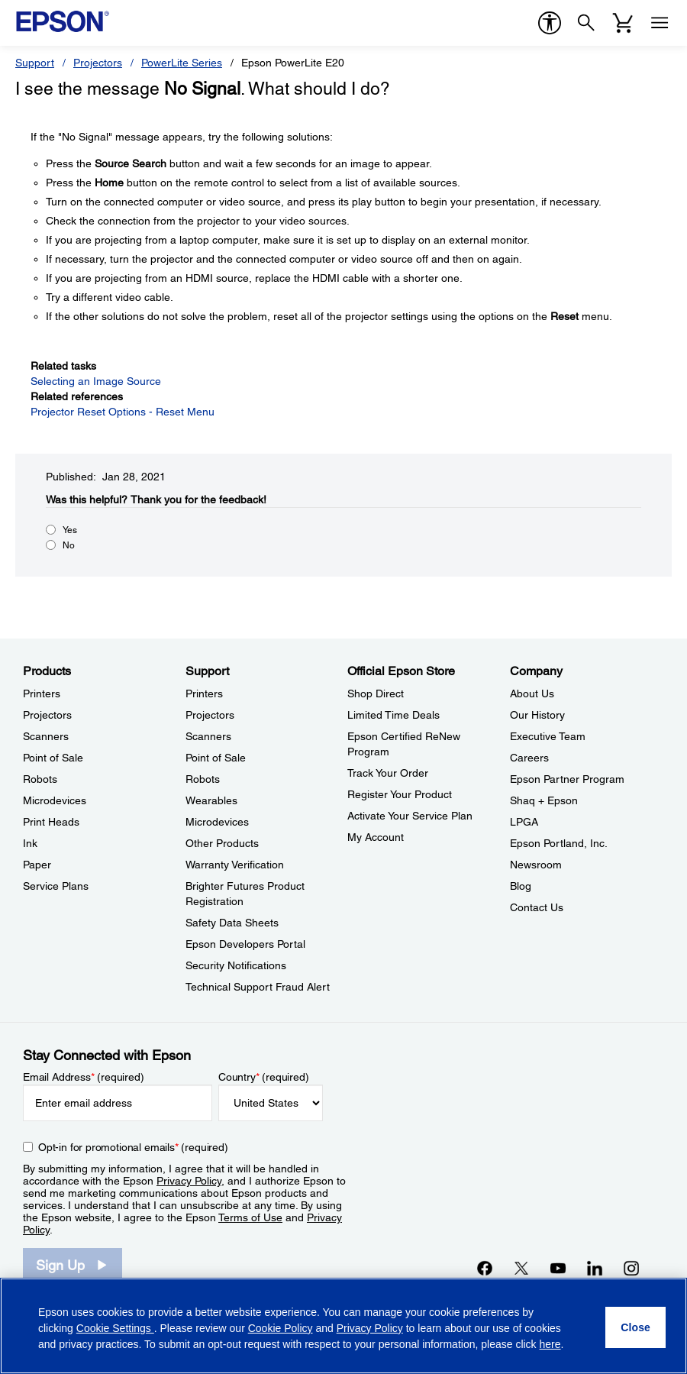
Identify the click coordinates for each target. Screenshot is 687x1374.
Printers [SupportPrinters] (204, 693)
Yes (70, 530)
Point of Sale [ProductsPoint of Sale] (53, 758)
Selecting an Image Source (96, 381)
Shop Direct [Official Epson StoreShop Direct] (375, 693)
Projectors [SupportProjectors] (209, 715)
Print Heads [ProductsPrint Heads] (51, 822)
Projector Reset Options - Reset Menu (122, 412)
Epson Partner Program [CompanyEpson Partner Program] (567, 779)
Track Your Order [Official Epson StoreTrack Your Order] (387, 773)
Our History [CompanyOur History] (537, 715)
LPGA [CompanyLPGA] (524, 822)
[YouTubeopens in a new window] (558, 1268)
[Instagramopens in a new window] (631, 1268)
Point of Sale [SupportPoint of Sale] (215, 758)
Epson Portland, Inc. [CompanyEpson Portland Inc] (559, 843)
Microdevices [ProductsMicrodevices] (54, 800)
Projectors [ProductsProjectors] (47, 715)
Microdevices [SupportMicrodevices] (217, 822)
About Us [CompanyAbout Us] (532, 693)
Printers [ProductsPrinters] (41, 693)
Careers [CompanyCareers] (529, 758)
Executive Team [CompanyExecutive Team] (547, 736)
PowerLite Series (181, 63)
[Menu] (659, 23)
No (69, 545)
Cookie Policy (280, 1328)
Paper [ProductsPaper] (37, 864)
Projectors (97, 63)
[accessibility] (549, 23)
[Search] (586, 23)
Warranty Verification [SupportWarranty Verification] (234, 864)
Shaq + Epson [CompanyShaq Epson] (544, 800)
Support (34, 63)
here (550, 1344)
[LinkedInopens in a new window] (594, 1268)
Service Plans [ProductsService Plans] (56, 886)
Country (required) (263, 1077)
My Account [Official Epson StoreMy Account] (375, 837)
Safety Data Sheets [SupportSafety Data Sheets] (232, 923)
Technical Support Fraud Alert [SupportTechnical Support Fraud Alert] (257, 987)
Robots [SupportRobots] (202, 779)
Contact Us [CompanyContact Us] (536, 907)
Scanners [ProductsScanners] (46, 736)
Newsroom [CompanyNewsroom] (536, 864)
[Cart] (623, 23)
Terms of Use (250, 1217)
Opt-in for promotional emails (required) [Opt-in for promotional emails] (133, 1147)
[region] (343, 1326)
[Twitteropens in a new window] (521, 1268)
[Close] (635, 1327)
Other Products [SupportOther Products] (222, 843)
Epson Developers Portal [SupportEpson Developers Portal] (245, 944)
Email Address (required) (83, 1077)
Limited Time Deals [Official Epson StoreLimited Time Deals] (393, 715)
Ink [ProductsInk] (30, 843)
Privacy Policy (188, 1181)
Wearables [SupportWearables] (211, 800)
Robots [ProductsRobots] (40, 779)
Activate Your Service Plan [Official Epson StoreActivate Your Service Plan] (410, 816)
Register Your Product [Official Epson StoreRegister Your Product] (399, 794)
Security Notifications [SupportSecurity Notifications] (235, 965)
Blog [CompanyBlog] (520, 886)
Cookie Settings (115, 1328)
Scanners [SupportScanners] (208, 736)
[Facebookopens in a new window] (484, 1268)
